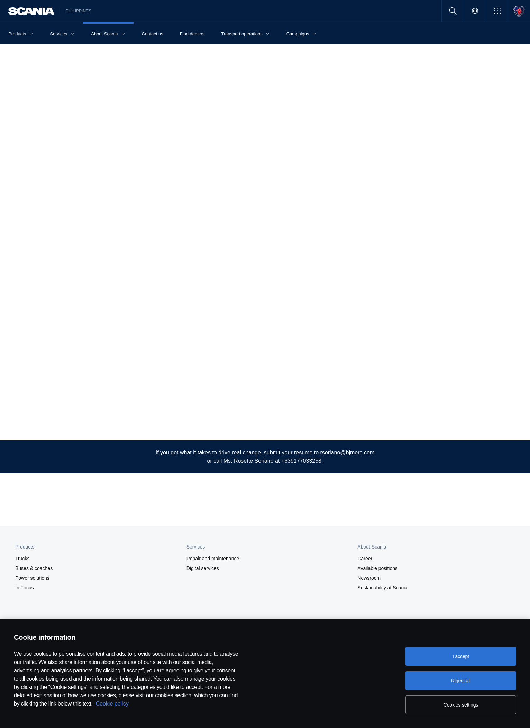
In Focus (24, 587)
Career (364, 558)
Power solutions (32, 578)
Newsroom (369, 578)
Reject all (460, 680)
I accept (461, 656)
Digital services (202, 568)
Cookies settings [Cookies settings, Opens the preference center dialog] (461, 705)
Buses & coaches (34, 568)
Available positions (377, 568)
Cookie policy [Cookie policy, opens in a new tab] (112, 704)
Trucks (22, 558)
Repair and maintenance (212, 558)
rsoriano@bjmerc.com (347, 452)
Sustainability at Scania (382, 587)
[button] (497, 11)
